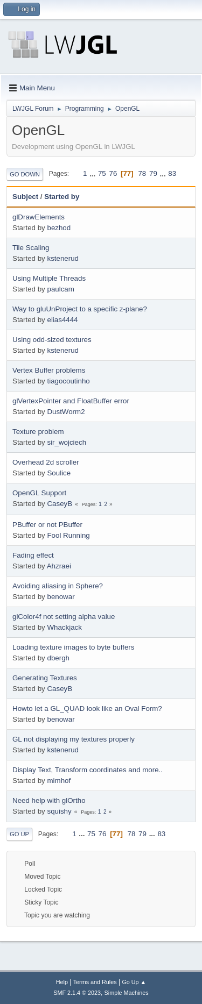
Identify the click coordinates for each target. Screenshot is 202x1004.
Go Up (19, 834)
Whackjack (64, 627)
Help (62, 982)
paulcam (60, 289)
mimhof (59, 781)
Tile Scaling (30, 248)
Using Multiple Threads (49, 278)
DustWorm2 (66, 412)
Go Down (25, 174)
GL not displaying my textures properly (73, 739)
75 (102, 173)
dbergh (58, 658)
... (93, 173)
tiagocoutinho (68, 381)
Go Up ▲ (134, 982)
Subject (25, 197)
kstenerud (63, 258)
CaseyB (59, 504)
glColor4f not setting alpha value (63, 617)
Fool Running (68, 535)
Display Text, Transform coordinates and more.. (87, 770)
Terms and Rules (95, 982)
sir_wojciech (66, 442)
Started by (61, 197)
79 (153, 173)
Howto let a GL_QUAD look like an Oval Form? (87, 708)
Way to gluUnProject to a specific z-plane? (79, 309)
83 (172, 173)
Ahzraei (59, 566)
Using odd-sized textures (52, 340)
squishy (59, 811)
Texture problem (38, 432)
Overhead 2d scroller (45, 462)
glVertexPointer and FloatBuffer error (70, 401)
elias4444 (62, 320)
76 (113, 173)
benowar (60, 597)
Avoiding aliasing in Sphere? (57, 586)
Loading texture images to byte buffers (73, 647)
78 (142, 173)
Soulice (59, 473)
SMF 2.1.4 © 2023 (77, 992)
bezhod (59, 228)
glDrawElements (38, 217)
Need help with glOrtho (49, 800)
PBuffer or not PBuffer (47, 525)
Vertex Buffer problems (48, 370)
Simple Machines (127, 992)
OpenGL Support (39, 493)
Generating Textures (44, 678)
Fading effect (33, 555)
